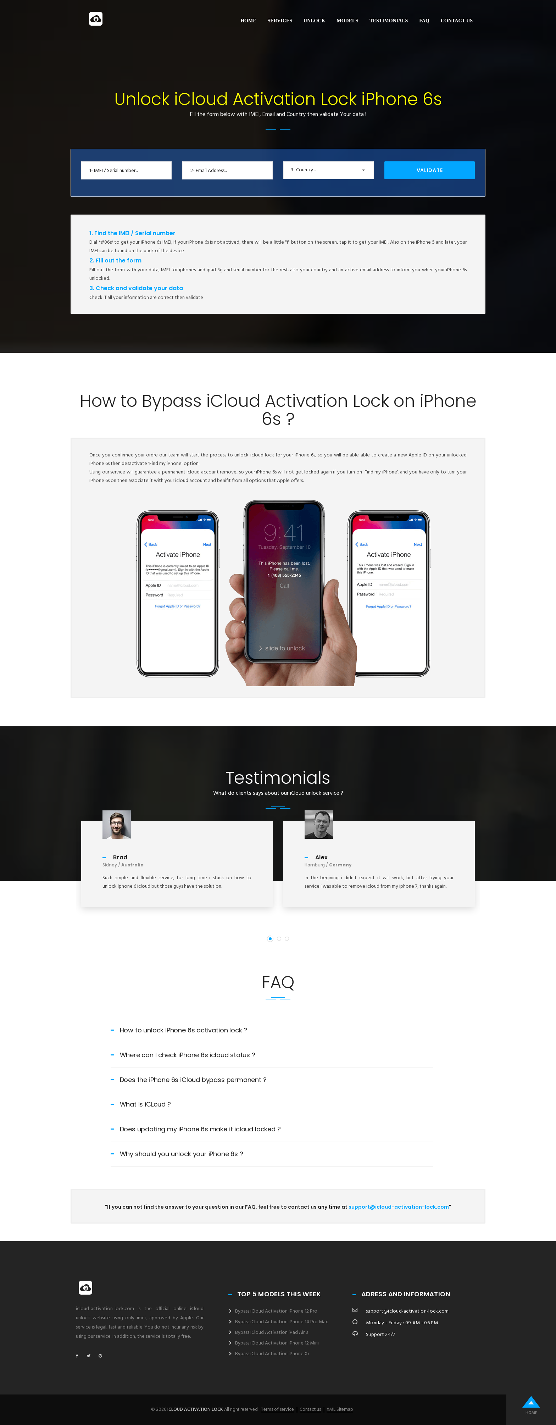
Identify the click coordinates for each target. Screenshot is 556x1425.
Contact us (457, 20)
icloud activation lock (195, 1409)
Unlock (314, 20)
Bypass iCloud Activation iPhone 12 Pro (276, 1311)
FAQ (424, 20)
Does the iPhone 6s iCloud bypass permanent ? (189, 1079)
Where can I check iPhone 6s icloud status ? (183, 1054)
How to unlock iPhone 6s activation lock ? (179, 1030)
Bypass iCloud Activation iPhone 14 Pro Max (281, 1322)
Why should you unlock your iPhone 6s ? (177, 1153)
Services (280, 20)
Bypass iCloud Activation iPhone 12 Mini (277, 1343)
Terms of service (277, 1409)
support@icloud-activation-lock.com (399, 1206)
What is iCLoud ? (141, 1104)
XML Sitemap (340, 1409)
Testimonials (388, 20)
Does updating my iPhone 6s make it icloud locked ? (196, 1129)
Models (347, 20)
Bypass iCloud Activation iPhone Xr (272, 1354)
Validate (430, 170)
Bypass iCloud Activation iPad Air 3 (271, 1333)
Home (248, 20)
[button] (328, 170)
